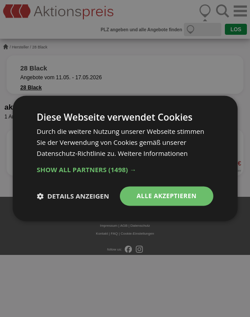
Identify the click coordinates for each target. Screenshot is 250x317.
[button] (125, 169)
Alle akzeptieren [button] (167, 196)
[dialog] (125, 158)
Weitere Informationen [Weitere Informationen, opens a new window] (153, 153)
